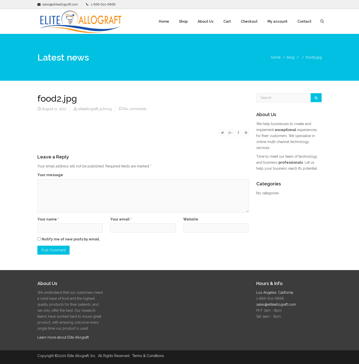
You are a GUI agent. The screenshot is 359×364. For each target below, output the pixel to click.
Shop (183, 21)
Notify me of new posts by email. (71, 239)
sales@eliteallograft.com (60, 4)
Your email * (121, 219)
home (275, 57)
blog (290, 57)
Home (164, 21)
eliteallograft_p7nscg (95, 109)
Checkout (249, 21)
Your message (50, 175)
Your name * (48, 219)
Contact (304, 21)
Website (190, 219)
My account (277, 21)
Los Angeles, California (274, 292)
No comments (135, 109)
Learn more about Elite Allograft (63, 337)
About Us (205, 21)
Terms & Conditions (148, 356)
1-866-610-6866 (103, 4)
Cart (227, 21)
